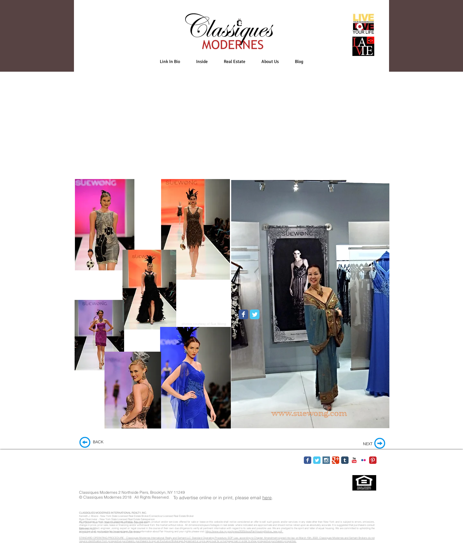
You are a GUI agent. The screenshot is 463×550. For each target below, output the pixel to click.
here (267, 497)
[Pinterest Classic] (373, 460)
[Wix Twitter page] (254, 314)
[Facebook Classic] (307, 460)
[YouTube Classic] (354, 460)
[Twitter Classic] (317, 460)
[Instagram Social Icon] (326, 460)
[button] (202, 61)
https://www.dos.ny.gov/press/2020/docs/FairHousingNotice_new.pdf (244, 531)
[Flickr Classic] (363, 460)
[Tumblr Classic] (345, 460)
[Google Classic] (335, 460)
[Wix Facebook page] (243, 314)
